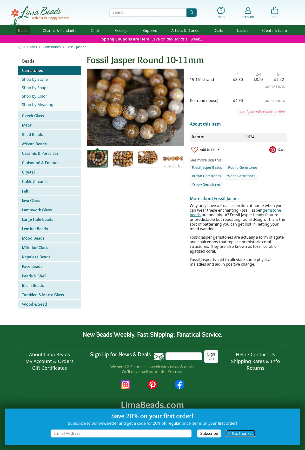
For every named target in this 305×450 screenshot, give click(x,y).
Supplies (150, 30)
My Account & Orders (50, 361)
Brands (185, 30)
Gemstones (52, 47)
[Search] (191, 12)
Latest (242, 30)
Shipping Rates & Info (255, 361)
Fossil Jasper (76, 47)
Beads (23, 30)
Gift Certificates (49, 368)
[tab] (97, 159)
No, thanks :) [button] (240, 433)
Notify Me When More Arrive (262, 111)
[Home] (19, 47)
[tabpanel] (135, 107)
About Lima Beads (49, 354)
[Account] (248, 13)
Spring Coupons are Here (125, 39)
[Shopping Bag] (274, 14)
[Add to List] (205, 149)
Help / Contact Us (255, 354)
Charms (60, 30)
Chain (95, 30)
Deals (218, 30)
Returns (256, 368)
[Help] (221, 14)
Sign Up (211, 356)
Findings (121, 30)
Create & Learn (274, 30)
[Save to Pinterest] (277, 149)
